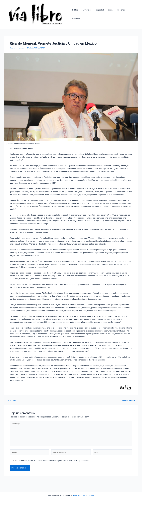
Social (111, 15)
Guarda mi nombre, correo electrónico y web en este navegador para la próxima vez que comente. (51, 464)
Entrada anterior (12, 402)
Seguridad (101, 15)
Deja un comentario (17, 49)
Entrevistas (89, 15)
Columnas (132, 15)
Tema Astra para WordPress (83, 495)
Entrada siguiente (129, 402)
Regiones (120, 15)
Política (78, 15)
